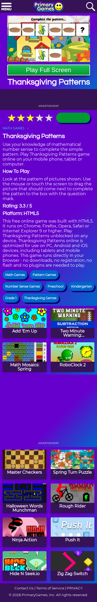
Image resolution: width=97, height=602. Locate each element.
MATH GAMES (13, 128)
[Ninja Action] (25, 532)
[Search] (90, 7)
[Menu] (6, 7)
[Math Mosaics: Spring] (25, 357)
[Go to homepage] (48, 7)
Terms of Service (50, 588)
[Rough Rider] (73, 498)
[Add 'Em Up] (25, 323)
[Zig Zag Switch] (73, 566)
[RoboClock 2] (73, 357)
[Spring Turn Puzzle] (73, 464)
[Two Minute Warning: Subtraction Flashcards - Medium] (73, 323)
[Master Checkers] (25, 464)
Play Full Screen (48, 69)
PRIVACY (75, 588)
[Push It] (73, 532)
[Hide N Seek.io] (25, 566)
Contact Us (24, 588)
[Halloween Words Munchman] (25, 498)
